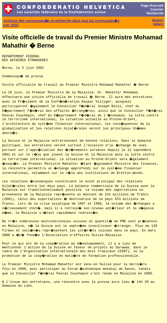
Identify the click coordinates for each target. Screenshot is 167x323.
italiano (158, 24)
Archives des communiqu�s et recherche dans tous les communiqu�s (61, 21)
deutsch (157, 20)
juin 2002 (11, 25)
